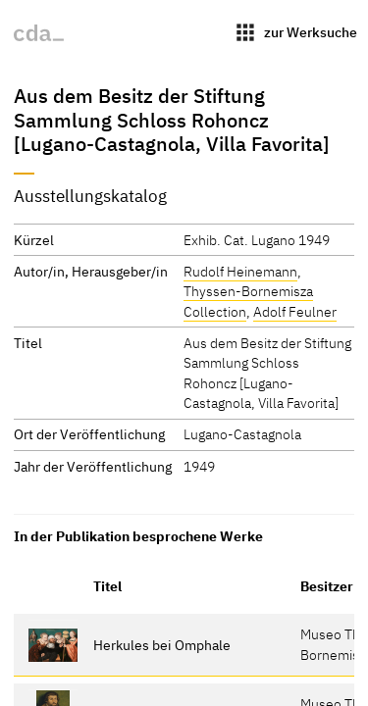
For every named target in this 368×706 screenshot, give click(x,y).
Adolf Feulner (295, 311)
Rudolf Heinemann (240, 271)
